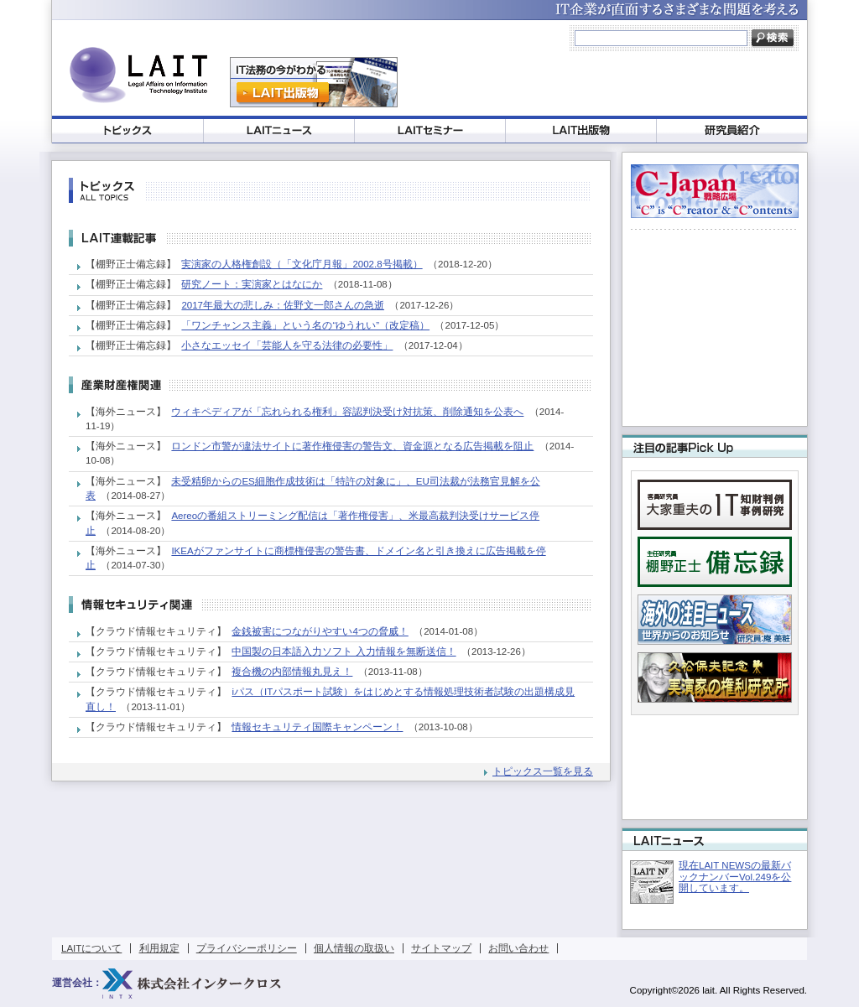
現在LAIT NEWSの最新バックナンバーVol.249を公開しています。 (735, 877)
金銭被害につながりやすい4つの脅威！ (320, 631)
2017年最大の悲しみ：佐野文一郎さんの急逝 (282, 305)
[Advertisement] (602, 82)
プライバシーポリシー (246, 948)
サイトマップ (441, 948)
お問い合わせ (518, 948)
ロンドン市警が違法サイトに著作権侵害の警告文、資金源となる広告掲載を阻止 (352, 446)
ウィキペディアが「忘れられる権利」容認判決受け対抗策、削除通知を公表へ (347, 412)
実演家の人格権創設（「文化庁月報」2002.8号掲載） (301, 264)
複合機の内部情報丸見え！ (292, 672)
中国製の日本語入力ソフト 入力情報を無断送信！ (344, 651)
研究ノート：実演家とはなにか (251, 284)
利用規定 (159, 948)
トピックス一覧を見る (542, 771)
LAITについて (91, 948)
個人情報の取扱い (354, 948)
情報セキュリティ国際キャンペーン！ (317, 727)
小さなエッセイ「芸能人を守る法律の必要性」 (287, 345)
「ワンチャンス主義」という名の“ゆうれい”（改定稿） (305, 325)
